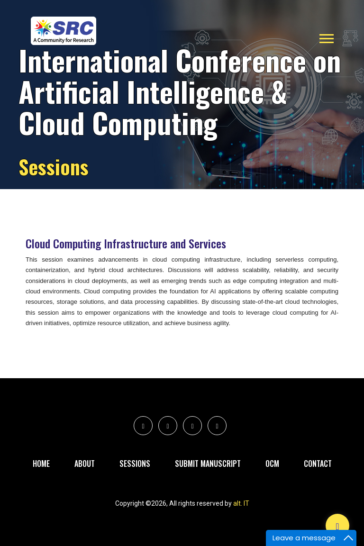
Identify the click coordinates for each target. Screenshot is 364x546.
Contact (318, 463)
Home (41, 463)
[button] (326, 36)
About (84, 463)
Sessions (134, 463)
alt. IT (241, 503)
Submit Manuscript (208, 463)
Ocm (272, 463)
